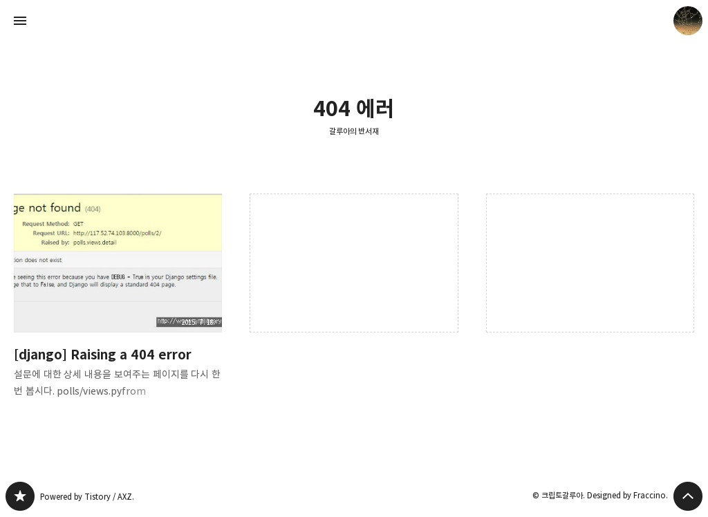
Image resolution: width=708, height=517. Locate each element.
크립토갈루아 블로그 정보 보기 (688, 20)
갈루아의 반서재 (354, 131)
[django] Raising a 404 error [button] (118, 307)
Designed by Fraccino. (627, 495)
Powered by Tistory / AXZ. (87, 496)
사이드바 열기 (20, 20)
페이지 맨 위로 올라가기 (688, 496)
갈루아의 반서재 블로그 (20, 496)
